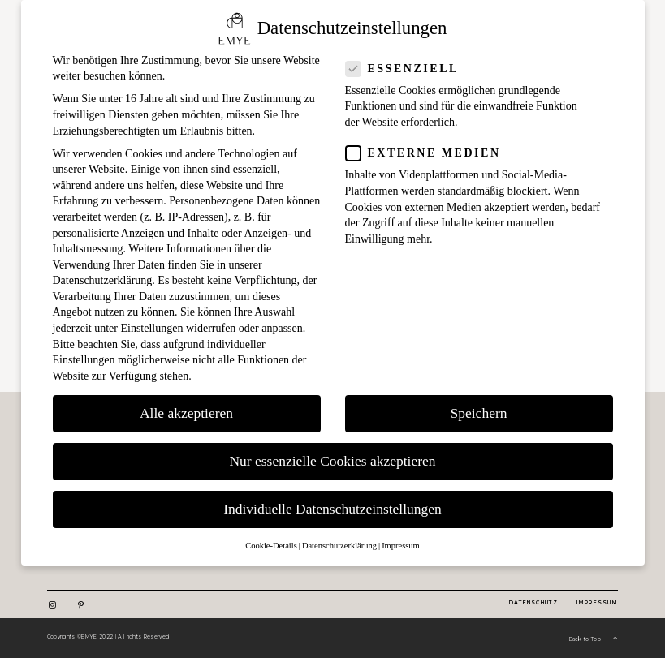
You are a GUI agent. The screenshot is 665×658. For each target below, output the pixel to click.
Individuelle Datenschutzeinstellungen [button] (332, 509)
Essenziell (407, 68)
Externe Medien (428, 153)
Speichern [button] (479, 413)
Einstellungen (151, 328)
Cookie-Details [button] (271, 545)
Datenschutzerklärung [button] (339, 545)
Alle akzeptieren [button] (186, 413)
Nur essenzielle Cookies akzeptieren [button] (332, 461)
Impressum (597, 603)
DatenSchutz (533, 603)
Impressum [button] (401, 545)
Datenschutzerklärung (103, 280)
